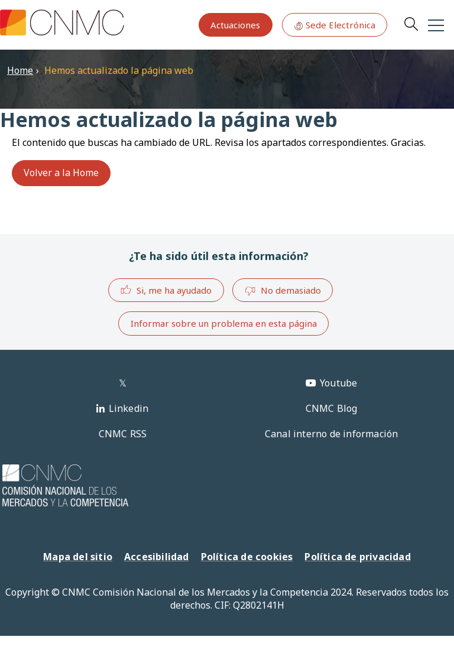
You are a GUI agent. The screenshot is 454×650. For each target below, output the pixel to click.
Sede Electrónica (334, 25)
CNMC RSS (123, 433)
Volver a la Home (61, 172)
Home (20, 70)
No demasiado (282, 290)
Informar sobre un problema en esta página (224, 323)
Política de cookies (247, 556)
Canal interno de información (331, 433)
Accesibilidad (156, 556)
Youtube (338, 382)
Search (411, 23)
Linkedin (129, 408)
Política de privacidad (357, 556)
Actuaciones (235, 25)
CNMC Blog (332, 408)
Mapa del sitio (77, 556)
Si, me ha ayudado (166, 290)
